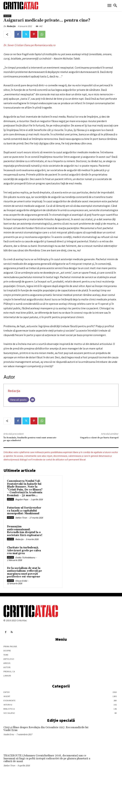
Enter (10, 499)
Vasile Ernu (8, 734)
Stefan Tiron (21, 517)
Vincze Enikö (21, 580)
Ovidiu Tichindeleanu (25, 557)
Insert (7, 16)
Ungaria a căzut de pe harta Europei (99, 437)
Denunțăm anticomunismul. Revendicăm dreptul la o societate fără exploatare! (24, 531)
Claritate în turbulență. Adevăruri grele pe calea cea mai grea (24, 550)
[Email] (32, 399)
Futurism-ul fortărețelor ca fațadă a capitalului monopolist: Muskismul (24, 510)
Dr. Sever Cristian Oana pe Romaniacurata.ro (29, 45)
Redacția (11, 26)
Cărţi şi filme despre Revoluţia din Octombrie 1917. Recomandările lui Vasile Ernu (45, 729)
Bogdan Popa (21, 499)
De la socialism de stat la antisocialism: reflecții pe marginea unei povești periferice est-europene (24, 572)
